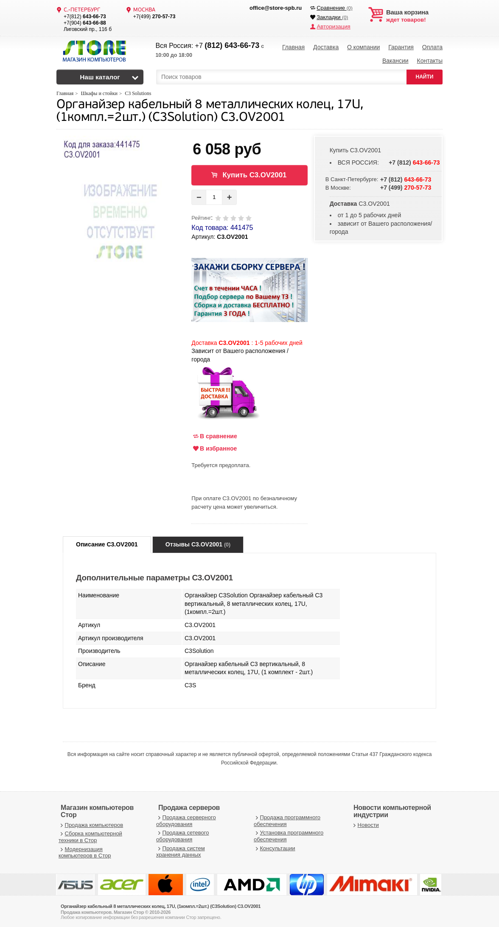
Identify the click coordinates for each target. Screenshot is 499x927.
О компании (363, 46)
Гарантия (401, 46)
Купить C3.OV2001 (254, 173)
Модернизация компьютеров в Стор (85, 850)
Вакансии (395, 59)
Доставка (326, 46)
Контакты (429, 59)
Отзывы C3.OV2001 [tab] (197, 542)
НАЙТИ (425, 75)
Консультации (274, 846)
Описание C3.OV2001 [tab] (107, 542)
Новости (365, 823)
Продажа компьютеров (91, 823)
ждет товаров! (414, 16)
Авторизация (333, 26)
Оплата (432, 46)
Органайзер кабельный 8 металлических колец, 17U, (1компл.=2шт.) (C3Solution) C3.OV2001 (209, 110)
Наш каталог (100, 75)
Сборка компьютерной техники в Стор (90, 835)
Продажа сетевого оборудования (182, 834)
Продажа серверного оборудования (186, 819)
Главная (293, 46)
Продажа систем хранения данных (180, 849)
